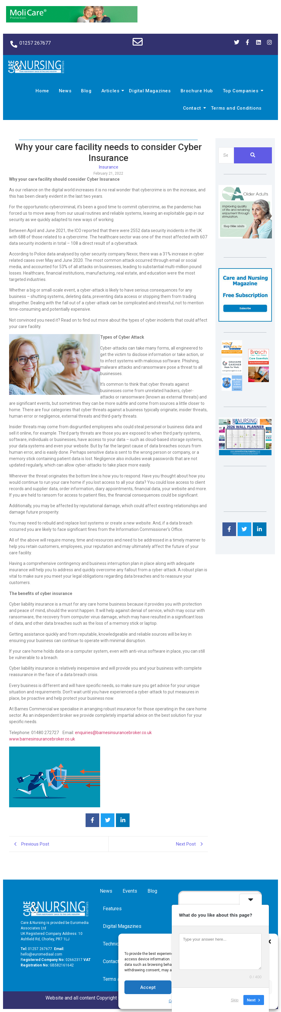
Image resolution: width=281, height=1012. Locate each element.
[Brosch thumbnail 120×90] (258, 363)
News (65, 91)
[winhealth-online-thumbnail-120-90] (232, 354)
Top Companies (241, 91)
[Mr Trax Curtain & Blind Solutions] (232, 389)
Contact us (115, 961)
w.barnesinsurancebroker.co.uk (45, 739)
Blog (86, 91)
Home (42, 91)
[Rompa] (245, 237)
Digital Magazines (150, 91)
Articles (111, 91)
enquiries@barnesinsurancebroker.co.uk (113, 732)
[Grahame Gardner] (232, 371)
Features (112, 908)
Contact (193, 108)
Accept (148, 987)
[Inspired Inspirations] (258, 380)
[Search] (226, 155)
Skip (235, 999)
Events (130, 891)
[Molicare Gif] (71, 21)
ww (12, 739)
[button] (269, 941)
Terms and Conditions (236, 108)
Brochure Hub (197, 91)
